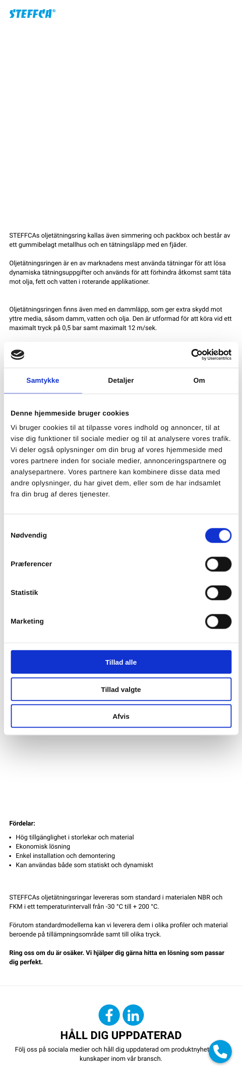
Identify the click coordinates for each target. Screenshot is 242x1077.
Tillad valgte (121, 689)
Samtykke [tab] (42, 380)
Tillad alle (121, 662)
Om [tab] (199, 380)
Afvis (121, 716)
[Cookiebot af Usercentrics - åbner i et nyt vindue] (190, 355)
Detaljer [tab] (121, 380)
